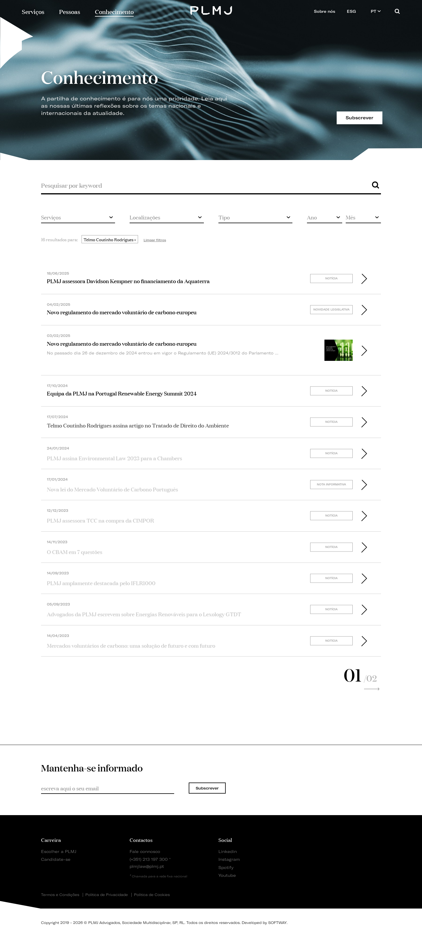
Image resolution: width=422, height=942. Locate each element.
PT (376, 11)
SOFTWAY (277, 922)
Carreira (51, 839)
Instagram (229, 859)
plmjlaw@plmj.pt (147, 866)
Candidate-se (55, 859)
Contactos (141, 839)
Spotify (226, 867)
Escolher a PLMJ (58, 851)
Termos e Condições (60, 895)
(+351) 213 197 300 (149, 859)
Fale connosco (145, 851)
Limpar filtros (155, 240)
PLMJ (211, 10)
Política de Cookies (152, 895)
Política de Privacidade (106, 895)
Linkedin (227, 851)
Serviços (33, 11)
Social (225, 839)
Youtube (227, 875)
